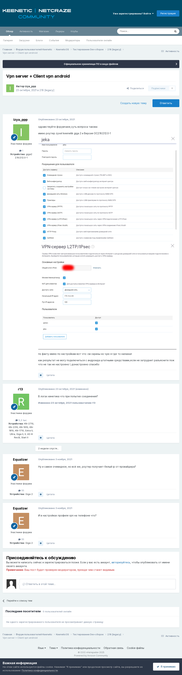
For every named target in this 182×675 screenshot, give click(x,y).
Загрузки (24, 40)
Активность (26, 31)
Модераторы (72, 40)
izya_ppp (30, 86)
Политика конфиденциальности (80, 647)
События (54, 40)
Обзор (9, 33)
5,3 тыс (21, 420)
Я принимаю (166, 666)
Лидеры (59, 31)
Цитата (51, 375)
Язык (42, 647)
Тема (53, 647)
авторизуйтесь (120, 562)
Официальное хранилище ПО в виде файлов (91, 64)
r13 (20, 389)
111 (21, 490)
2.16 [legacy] (46, 90)
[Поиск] (136, 31)
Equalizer (20, 459)
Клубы (74, 31)
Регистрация (168, 13)
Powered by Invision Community (91, 655)
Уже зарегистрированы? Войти (133, 13)
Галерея (8, 40)
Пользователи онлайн (99, 40)
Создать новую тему (133, 103)
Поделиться (135, 88)
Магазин (44, 31)
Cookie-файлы (135, 647)
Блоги (39, 40)
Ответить (166, 103)
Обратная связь (114, 647)
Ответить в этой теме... (39, 583)
